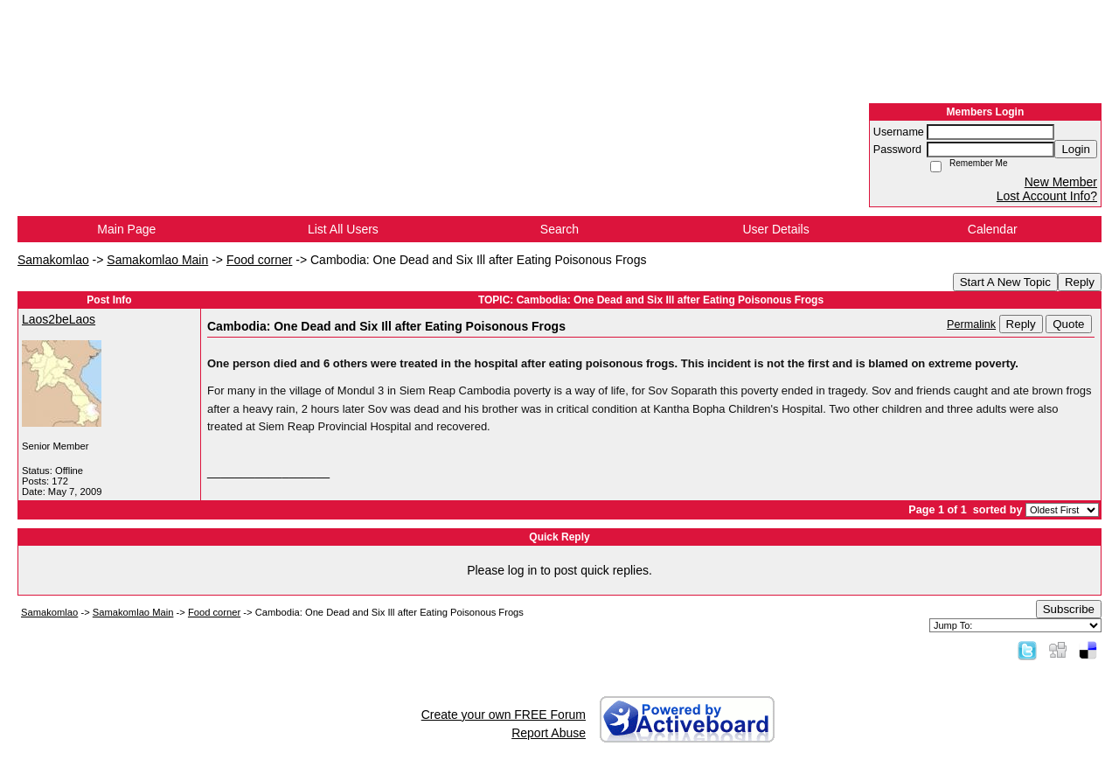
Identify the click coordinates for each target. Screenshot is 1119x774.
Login (1075, 149)
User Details (775, 229)
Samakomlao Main (157, 260)
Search (559, 229)
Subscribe (1069, 609)
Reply (1080, 282)
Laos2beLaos (58, 319)
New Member (1061, 182)
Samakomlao (53, 260)
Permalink (971, 324)
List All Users (343, 229)
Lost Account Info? (1047, 196)
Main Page (126, 229)
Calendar (993, 229)
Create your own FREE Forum (503, 715)
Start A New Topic (1005, 282)
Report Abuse (548, 733)
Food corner (259, 260)
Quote (1068, 324)
